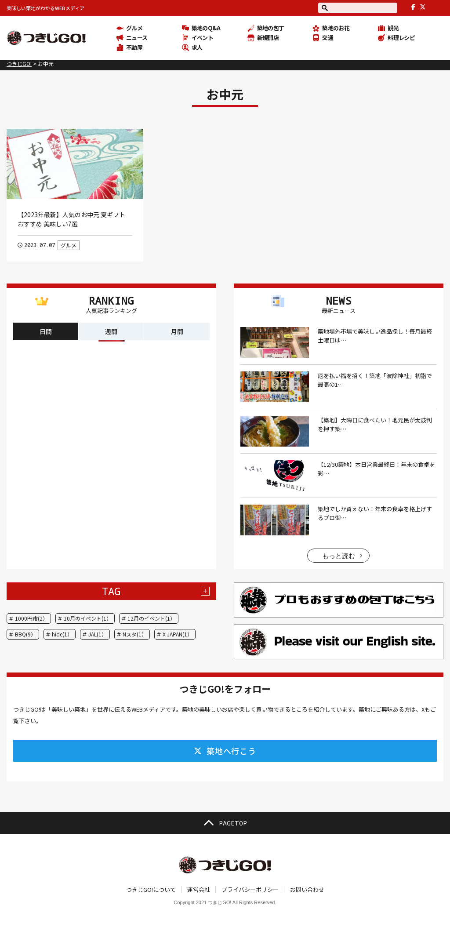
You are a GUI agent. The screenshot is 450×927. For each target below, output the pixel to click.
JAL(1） (97, 634)
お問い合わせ (307, 889)
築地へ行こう (225, 750)
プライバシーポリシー (250, 889)
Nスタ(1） (135, 634)
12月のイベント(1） (151, 618)
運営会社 (198, 889)
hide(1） (62, 634)
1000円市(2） (31, 618)
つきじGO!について (151, 889)
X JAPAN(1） (177, 634)
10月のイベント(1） (88, 618)
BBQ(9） (25, 634)
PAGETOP (225, 823)
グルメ (68, 245)
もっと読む (338, 556)
